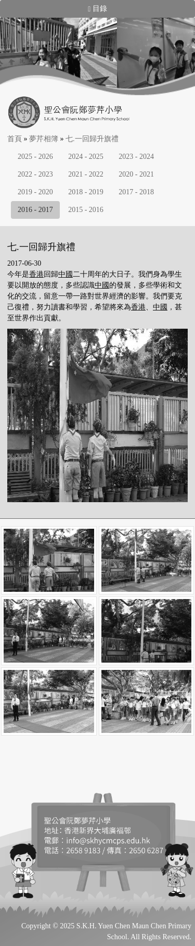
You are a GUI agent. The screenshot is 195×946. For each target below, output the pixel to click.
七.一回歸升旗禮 (92, 139)
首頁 (14, 139)
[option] (58, 57)
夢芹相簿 (43, 139)
